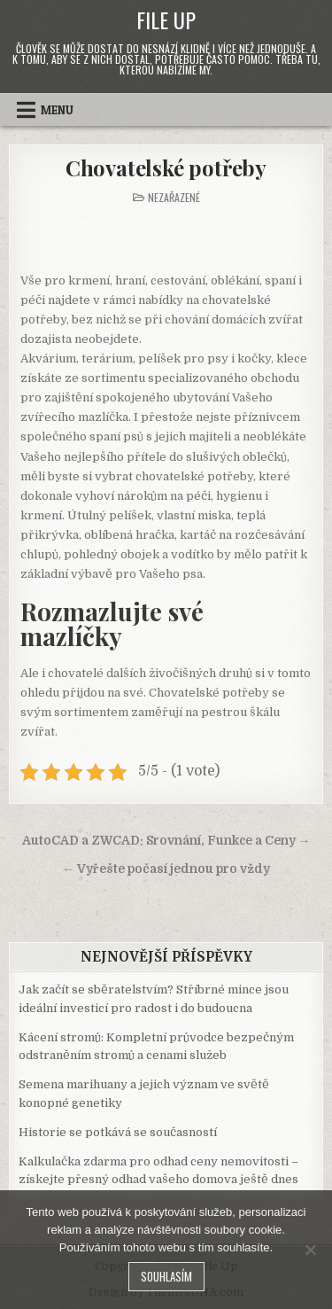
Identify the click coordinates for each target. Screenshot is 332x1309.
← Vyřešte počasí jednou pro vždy (166, 869)
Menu (57, 110)
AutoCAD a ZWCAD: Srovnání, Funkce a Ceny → (166, 840)
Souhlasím (166, 1276)
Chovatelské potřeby (166, 167)
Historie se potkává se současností (118, 1132)
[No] (310, 1249)
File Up (166, 19)
